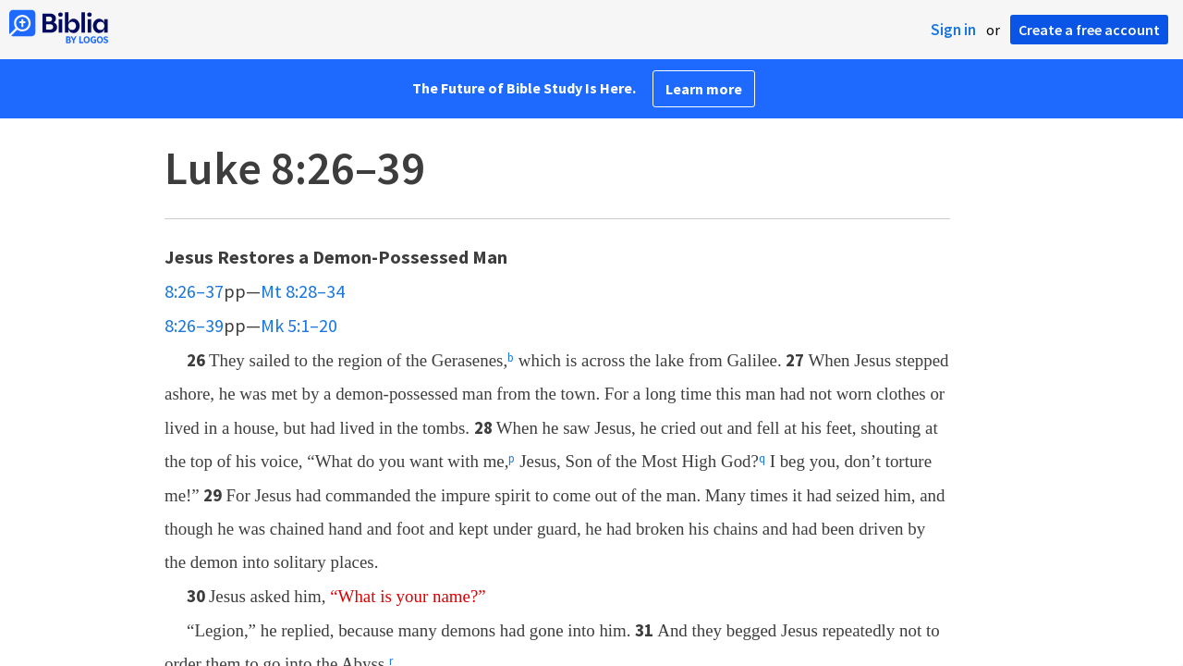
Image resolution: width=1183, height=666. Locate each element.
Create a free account (1089, 29)
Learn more (703, 89)
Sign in (953, 29)
